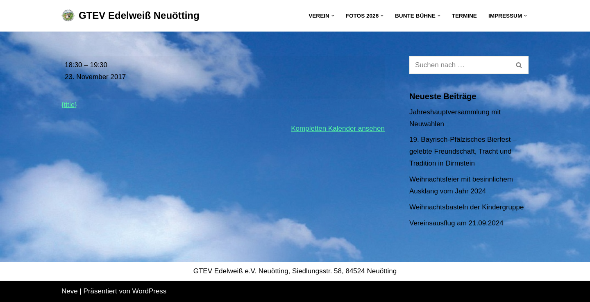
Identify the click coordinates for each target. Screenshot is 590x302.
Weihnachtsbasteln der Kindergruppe (466, 207)
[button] (332, 15)
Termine (464, 16)
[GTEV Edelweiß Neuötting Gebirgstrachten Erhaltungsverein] (130, 15)
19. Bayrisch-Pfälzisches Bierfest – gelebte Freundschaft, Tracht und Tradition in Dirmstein (463, 151)
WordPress (149, 291)
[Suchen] (459, 65)
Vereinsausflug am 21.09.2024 (456, 223)
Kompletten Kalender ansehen (338, 128)
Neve (69, 291)
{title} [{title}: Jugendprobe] (69, 105)
